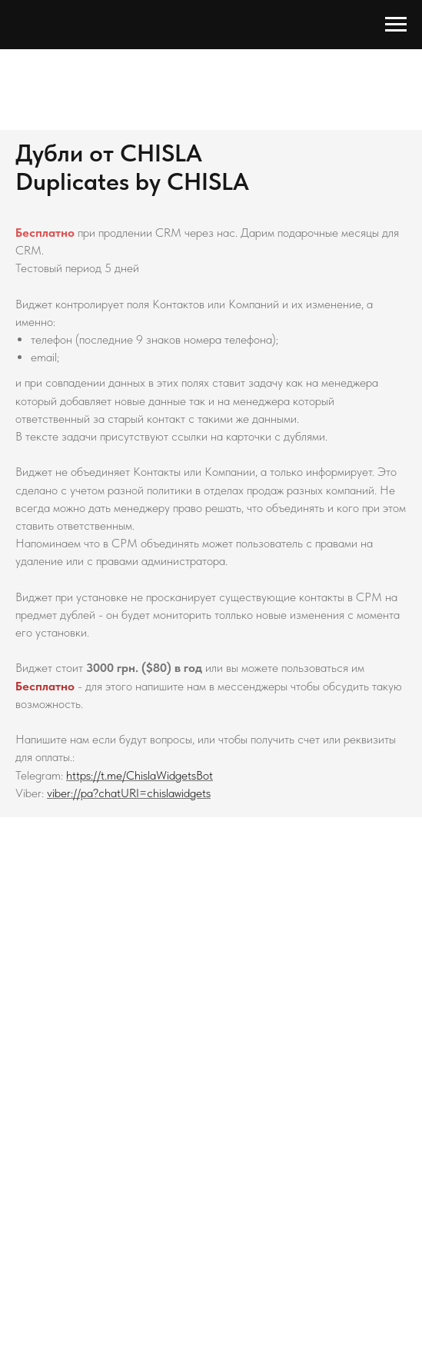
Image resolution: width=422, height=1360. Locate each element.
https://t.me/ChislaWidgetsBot (139, 775)
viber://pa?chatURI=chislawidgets (129, 793)
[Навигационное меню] (396, 24)
